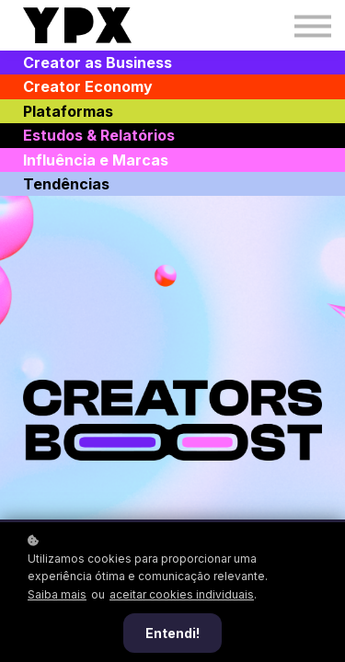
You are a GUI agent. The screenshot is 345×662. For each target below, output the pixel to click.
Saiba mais (57, 594)
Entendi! (172, 633)
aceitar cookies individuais (181, 594)
